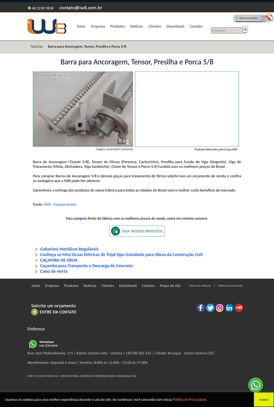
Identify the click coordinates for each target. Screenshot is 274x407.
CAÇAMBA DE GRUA (59, 260)
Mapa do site (170, 285)
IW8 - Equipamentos (60, 204)
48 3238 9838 (40, 8)
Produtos (117, 26)
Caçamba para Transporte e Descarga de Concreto (86, 265)
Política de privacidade (230, 285)
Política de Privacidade (189, 399)
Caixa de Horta (53, 271)
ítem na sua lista (248, 17)
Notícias (136, 26)
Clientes (154, 26)
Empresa (98, 26)
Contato (196, 26)
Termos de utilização (200, 285)
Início (81, 26)
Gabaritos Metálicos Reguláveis (69, 249)
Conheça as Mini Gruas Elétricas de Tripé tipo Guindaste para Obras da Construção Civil (121, 254)
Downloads (175, 26)
